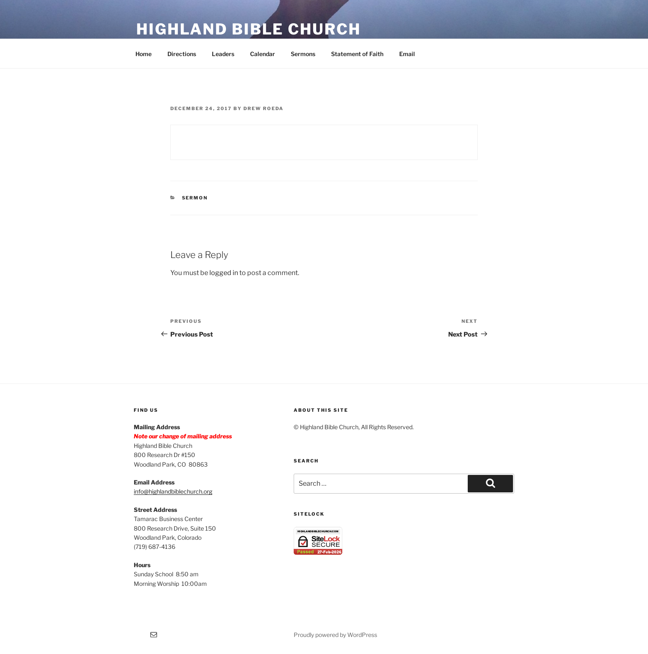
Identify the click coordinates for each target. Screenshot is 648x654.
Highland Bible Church (248, 29)
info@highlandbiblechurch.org (173, 491)
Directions (181, 53)
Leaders (223, 53)
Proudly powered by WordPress (335, 634)
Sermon (195, 198)
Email (407, 53)
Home (143, 53)
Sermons (303, 53)
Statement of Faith (357, 53)
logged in (223, 273)
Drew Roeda (263, 108)
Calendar (262, 53)
